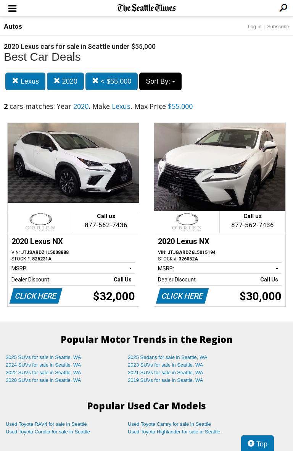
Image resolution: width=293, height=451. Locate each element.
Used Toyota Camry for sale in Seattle (169, 424)
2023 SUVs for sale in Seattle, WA (165, 365)
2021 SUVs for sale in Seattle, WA (165, 372)
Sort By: (160, 81)
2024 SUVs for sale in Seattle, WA (43, 365)
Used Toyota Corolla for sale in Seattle (48, 432)
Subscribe (278, 26)
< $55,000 (112, 81)
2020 (65, 81)
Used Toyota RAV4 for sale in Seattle (46, 424)
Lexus (25, 81)
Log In (254, 26)
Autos (13, 26)
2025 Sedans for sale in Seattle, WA (167, 357)
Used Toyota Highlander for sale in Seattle (174, 432)
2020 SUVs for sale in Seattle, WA (43, 380)
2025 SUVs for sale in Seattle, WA (43, 357)
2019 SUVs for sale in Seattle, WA (165, 380)
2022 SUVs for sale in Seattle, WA (43, 372)
